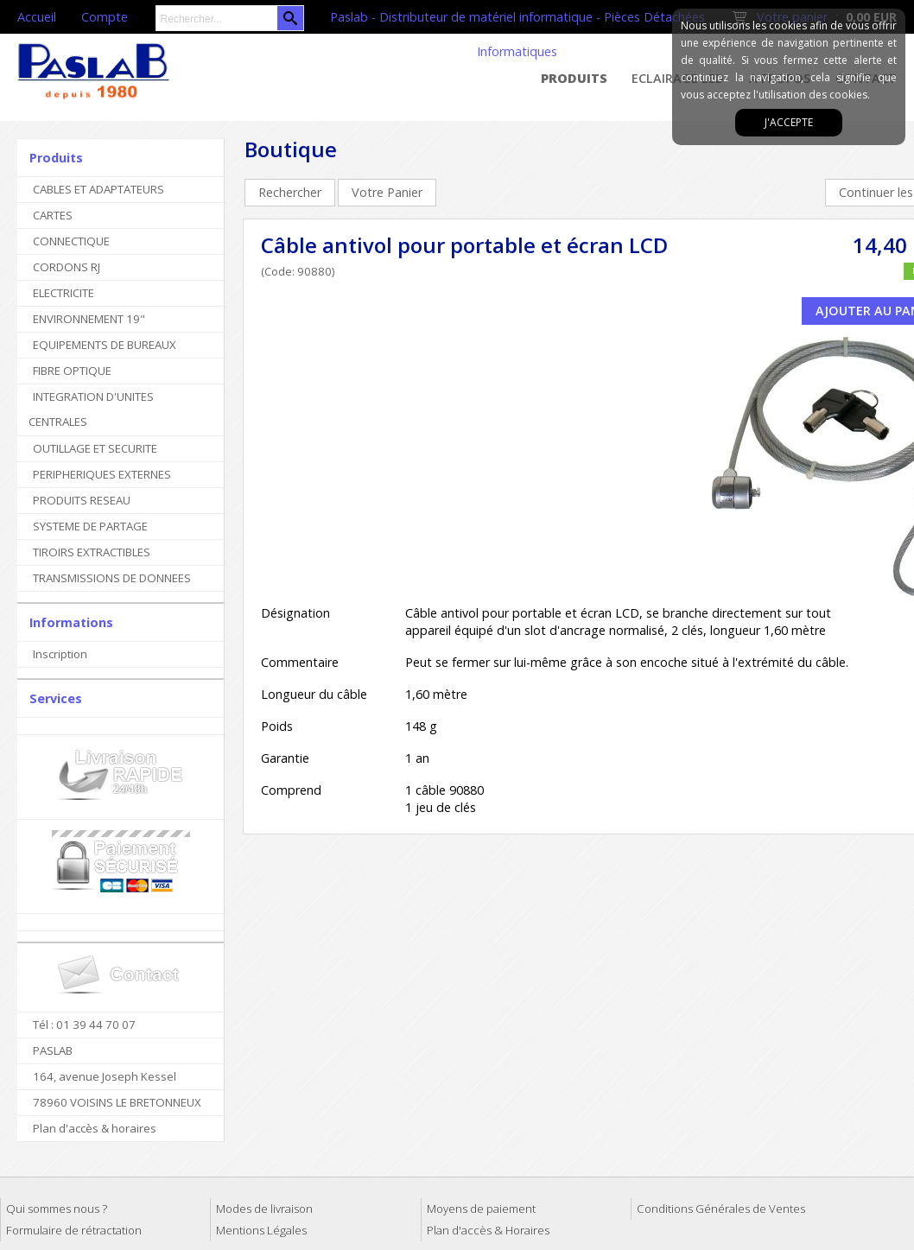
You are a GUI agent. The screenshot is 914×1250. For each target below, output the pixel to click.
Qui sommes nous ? (56, 1208)
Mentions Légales (261, 1230)
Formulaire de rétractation (74, 1230)
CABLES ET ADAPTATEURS (98, 189)
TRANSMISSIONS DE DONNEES (112, 578)
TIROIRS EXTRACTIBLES (91, 552)
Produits (574, 78)
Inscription (60, 654)
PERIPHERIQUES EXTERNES (102, 474)
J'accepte (789, 122)
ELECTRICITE (63, 293)
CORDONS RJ (66, 267)
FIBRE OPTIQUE (72, 370)
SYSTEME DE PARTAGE (90, 526)
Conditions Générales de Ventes (721, 1208)
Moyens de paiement (481, 1208)
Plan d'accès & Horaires (488, 1230)
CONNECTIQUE (71, 241)
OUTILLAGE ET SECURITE (95, 448)
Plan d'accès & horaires (94, 1128)
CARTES (53, 215)
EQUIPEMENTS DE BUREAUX (104, 344)
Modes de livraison (264, 1208)
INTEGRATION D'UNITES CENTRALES (91, 409)
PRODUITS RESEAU (81, 500)
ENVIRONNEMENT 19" (89, 319)
